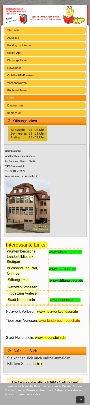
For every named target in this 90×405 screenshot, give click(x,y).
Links (10, 98)
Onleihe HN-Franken (20, 75)
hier (39, 364)
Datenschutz (15, 105)
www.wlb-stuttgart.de (65, 252)
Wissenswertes (16, 83)
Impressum (14, 113)
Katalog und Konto (19, 45)
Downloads (14, 67)
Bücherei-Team (16, 90)
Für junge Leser (17, 60)
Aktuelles (13, 37)
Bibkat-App (14, 52)
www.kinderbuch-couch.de (59, 320)
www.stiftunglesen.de (66, 280)
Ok (80, 399)
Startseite (13, 30)
